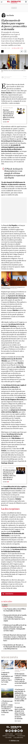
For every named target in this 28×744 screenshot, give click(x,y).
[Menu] (1, 2)
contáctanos (18, 734)
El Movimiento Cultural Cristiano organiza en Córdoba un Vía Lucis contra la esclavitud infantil (21, 678)
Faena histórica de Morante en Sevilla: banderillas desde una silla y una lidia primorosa (14, 647)
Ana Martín (5, 121)
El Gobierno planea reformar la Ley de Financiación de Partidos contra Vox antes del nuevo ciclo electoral (9, 474)
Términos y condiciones (8, 735)
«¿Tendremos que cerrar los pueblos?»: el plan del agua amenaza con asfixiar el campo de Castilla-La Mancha (7, 706)
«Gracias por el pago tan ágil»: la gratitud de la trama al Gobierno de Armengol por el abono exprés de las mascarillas (21, 695)
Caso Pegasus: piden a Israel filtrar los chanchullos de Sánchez (14, 610)
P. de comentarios (18, 737)
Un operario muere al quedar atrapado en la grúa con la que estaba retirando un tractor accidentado (20, 712)
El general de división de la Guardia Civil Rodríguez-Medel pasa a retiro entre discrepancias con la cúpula (15, 618)
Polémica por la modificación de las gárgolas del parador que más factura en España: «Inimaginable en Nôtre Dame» (14, 628)
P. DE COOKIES (8, 737)
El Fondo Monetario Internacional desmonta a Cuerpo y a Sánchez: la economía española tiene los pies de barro (14, 637)
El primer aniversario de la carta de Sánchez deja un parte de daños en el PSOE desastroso (8, 114)
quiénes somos (9, 734)
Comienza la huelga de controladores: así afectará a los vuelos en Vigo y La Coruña (7, 677)
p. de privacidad (21, 735)
